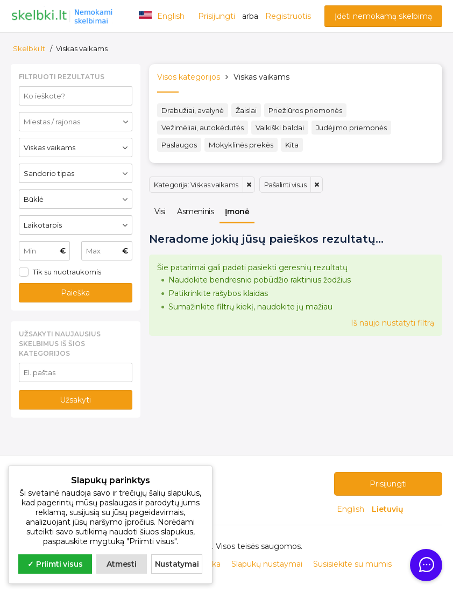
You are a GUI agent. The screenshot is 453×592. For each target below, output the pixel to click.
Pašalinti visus (285, 184)
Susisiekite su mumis (352, 564)
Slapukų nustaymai (266, 564)
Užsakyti (75, 400)
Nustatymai (177, 564)
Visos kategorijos (188, 77)
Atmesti (122, 564)
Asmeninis (195, 211)
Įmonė (237, 211)
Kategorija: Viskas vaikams (196, 184)
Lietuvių (388, 509)
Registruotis (288, 16)
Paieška (75, 293)
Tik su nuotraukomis (67, 271)
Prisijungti (216, 16)
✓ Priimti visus (54, 564)
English (351, 509)
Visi (160, 211)
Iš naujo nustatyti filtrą (392, 323)
